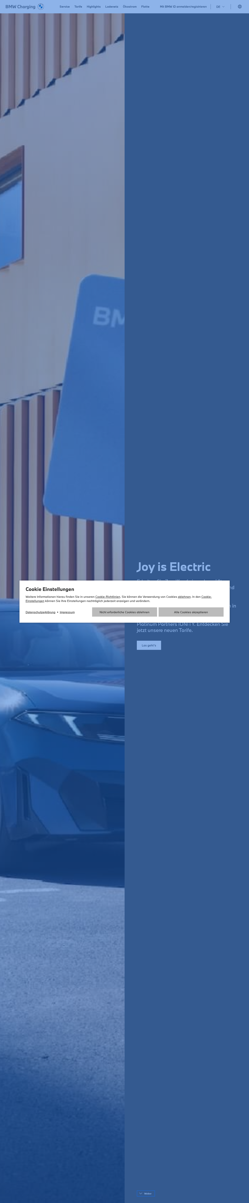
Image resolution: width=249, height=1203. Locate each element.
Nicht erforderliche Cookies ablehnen (124, 612)
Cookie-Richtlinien (107, 596)
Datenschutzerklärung (40, 612)
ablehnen (184, 596)
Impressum (67, 612)
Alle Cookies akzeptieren (191, 612)
